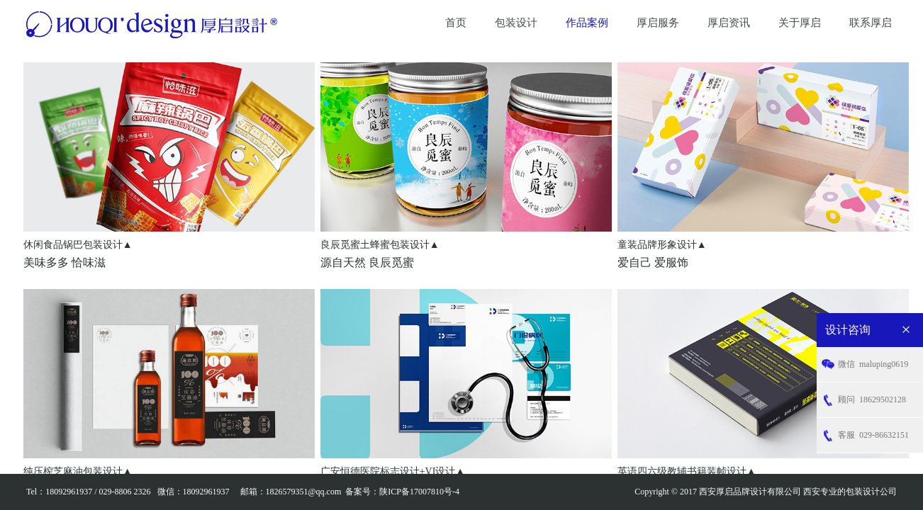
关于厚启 (799, 22)
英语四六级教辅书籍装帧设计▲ (686, 471)
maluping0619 (873, 364)
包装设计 (516, 22)
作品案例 (587, 22)
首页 (455, 22)
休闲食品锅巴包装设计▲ (78, 244)
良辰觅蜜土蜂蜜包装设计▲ (380, 244)
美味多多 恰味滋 (64, 262)
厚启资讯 (728, 22)
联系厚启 (870, 22)
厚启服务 (658, 22)
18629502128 (872, 399)
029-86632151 (873, 435)
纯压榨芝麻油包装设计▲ (78, 471)
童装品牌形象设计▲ (662, 244)
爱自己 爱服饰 (652, 262)
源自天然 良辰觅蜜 (367, 262)
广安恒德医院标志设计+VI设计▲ (393, 471)
